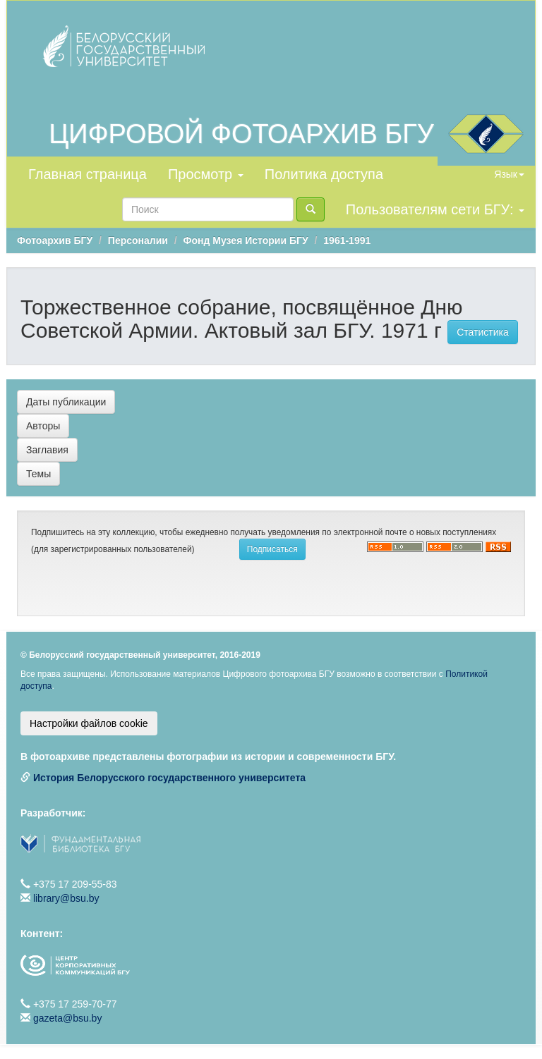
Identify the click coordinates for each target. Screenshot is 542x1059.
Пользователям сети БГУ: (435, 209)
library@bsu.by (66, 898)
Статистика (483, 332)
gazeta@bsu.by (67, 1018)
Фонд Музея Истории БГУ (245, 240)
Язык (509, 174)
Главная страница (87, 174)
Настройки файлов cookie (89, 723)
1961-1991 (347, 240)
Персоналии (138, 240)
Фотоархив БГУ (54, 240)
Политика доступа (324, 174)
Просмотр (205, 174)
